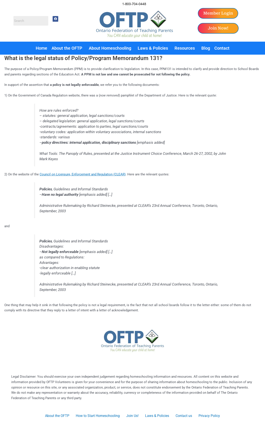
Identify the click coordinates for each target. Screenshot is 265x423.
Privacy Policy (209, 416)
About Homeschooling (110, 48)
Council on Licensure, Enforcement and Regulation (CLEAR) (83, 174)
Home (41, 48)
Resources (185, 48)
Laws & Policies (153, 48)
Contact (221, 48)
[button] (68, 48)
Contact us (184, 416)
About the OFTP (67, 48)
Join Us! (132, 416)
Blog (205, 48)
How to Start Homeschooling (98, 416)
